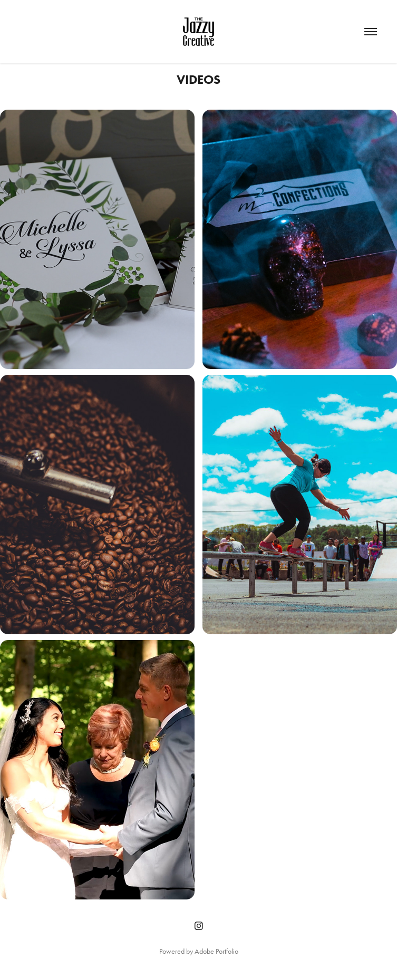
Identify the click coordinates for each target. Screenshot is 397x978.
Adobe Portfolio (216, 951)
